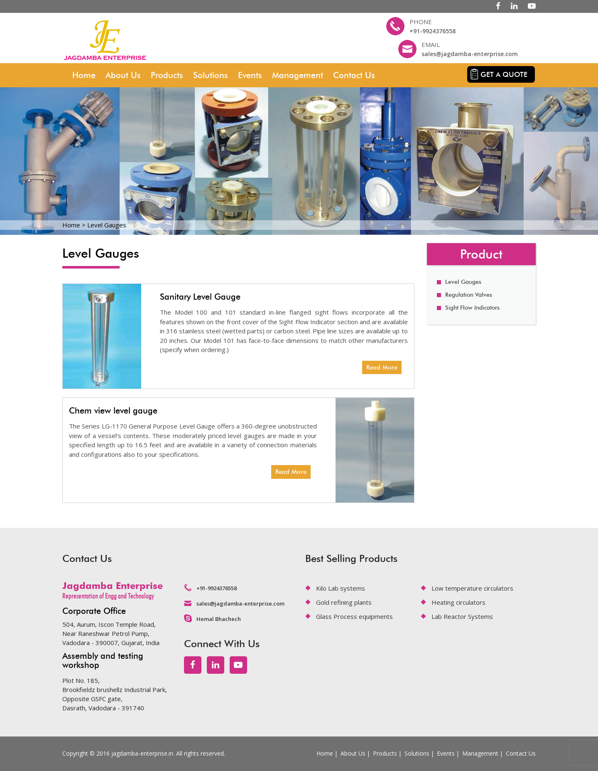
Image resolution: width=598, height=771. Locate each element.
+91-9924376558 (432, 31)
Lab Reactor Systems (462, 616)
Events (250, 75)
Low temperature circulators (472, 588)
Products (167, 75)
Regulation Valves (468, 294)
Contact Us (354, 75)
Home (84, 75)
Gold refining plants (344, 602)
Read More (381, 367)
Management (297, 75)
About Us (123, 75)
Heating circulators (458, 602)
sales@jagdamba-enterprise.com (470, 54)
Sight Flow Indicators (472, 307)
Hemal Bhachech (218, 619)
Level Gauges (463, 282)
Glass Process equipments (354, 616)
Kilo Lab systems (340, 588)
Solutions (210, 75)
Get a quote (503, 74)
